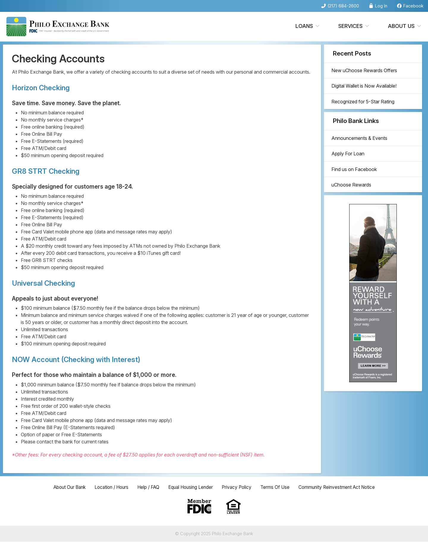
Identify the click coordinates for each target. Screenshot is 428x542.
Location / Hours (108, 487)
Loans (307, 26)
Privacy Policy (239, 487)
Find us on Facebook (355, 177)
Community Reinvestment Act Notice (341, 487)
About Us (405, 26)
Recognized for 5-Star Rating (364, 105)
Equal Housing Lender (191, 487)
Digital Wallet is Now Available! (365, 88)
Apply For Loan (349, 160)
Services (354, 26)
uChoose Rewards (353, 194)
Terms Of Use (278, 487)
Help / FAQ (147, 487)
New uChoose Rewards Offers (366, 71)
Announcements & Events (361, 143)
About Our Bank (64, 487)
